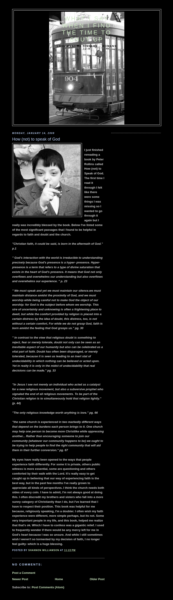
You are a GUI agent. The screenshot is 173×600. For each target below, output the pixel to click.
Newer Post (20, 579)
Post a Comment (23, 573)
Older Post (97, 579)
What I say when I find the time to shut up (87, 29)
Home (59, 579)
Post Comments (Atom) (48, 587)
